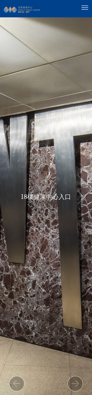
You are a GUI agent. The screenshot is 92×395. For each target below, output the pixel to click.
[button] (17, 383)
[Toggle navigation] (85, 7)
